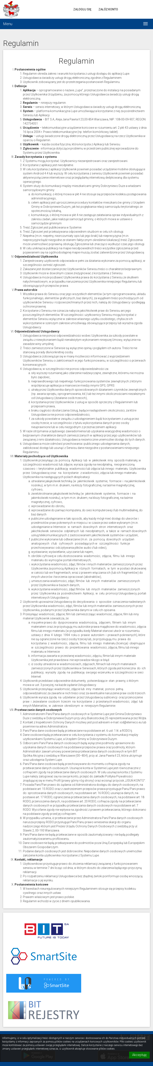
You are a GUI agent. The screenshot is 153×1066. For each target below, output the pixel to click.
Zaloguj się (82, 9)
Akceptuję (139, 1055)
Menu (7, 24)
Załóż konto (108, 9)
